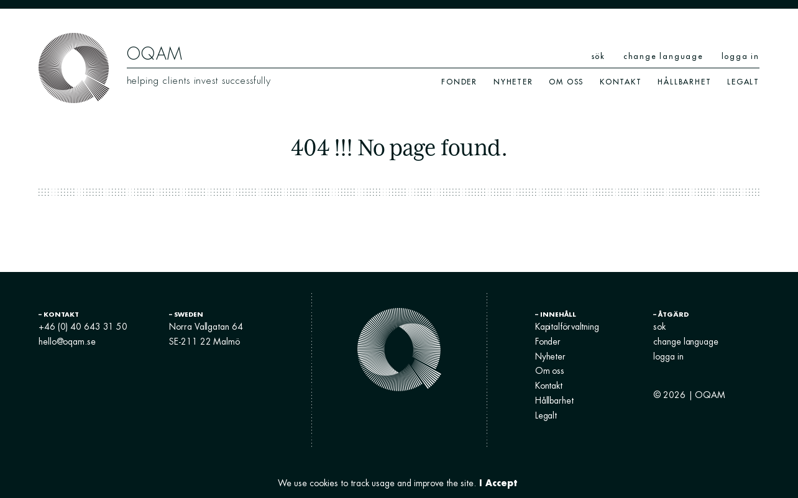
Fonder (459, 81)
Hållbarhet (684, 81)
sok (659, 326)
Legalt (743, 81)
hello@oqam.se (67, 341)
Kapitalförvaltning (567, 326)
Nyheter (513, 81)
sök (598, 56)
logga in (740, 56)
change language (663, 56)
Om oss (566, 81)
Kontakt (621, 81)
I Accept (498, 483)
